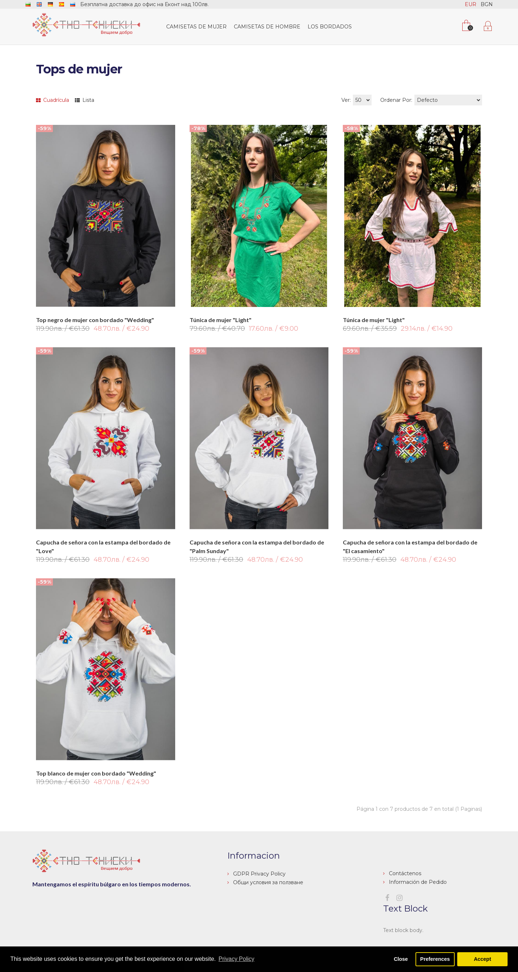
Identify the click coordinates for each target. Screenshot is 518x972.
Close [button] (401, 959)
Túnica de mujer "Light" (220, 319)
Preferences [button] (435, 959)
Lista (84, 100)
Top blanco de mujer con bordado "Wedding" (96, 773)
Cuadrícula (52, 100)
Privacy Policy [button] (236, 959)
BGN (487, 4)
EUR (470, 4)
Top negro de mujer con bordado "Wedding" (95, 319)
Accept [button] (482, 959)
